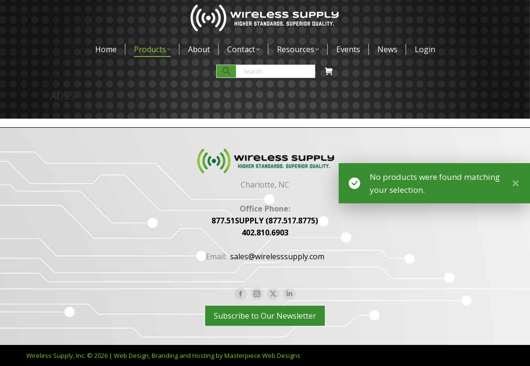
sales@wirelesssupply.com (277, 256)
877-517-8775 (75, 11)
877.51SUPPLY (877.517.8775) (264, 220)
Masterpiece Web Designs (262, 355)
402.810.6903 (265, 232)
